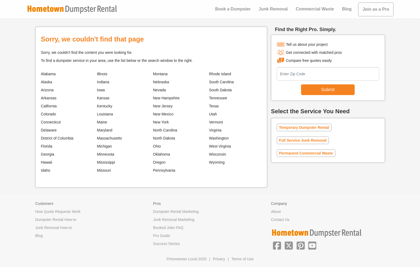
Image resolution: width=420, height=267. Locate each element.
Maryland (104, 130)
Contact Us (280, 219)
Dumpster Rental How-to (55, 219)
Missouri (104, 170)
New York (161, 122)
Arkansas (49, 98)
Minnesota (105, 154)
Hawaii (46, 162)
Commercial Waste (315, 9)
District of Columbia (57, 138)
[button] (277, 245)
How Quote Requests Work (58, 211)
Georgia (47, 154)
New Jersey (162, 106)
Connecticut (51, 122)
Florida (46, 146)
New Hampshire (166, 98)
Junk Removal (273, 9)
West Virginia (220, 146)
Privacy (219, 259)
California (49, 106)
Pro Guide (161, 236)
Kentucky (104, 106)
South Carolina (221, 82)
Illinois (102, 74)
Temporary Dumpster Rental (304, 127)
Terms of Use (242, 259)
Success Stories (166, 244)
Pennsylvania (164, 170)
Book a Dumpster (232, 9)
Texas (214, 106)
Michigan (104, 146)
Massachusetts (109, 138)
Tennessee (218, 98)
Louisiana (105, 114)
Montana (160, 74)
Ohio (157, 146)
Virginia (215, 130)
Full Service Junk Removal (303, 140)
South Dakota (220, 90)
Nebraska (161, 82)
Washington (218, 138)
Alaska (46, 82)
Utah (213, 114)
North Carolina (165, 130)
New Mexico (163, 114)
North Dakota (164, 138)
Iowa (101, 90)
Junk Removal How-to (53, 227)
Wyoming (216, 162)
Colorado (48, 114)
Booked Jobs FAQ (168, 227)
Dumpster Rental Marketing (176, 211)
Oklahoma (161, 154)
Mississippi (106, 162)
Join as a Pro (375, 9)
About (276, 211)
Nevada (159, 90)
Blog (347, 9)
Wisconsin (217, 154)
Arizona (47, 90)
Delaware (49, 130)
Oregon (159, 162)
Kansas (103, 98)
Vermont (216, 122)
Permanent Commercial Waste (306, 153)
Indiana (103, 82)
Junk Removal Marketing (173, 219)
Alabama (48, 74)
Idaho (45, 170)
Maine (102, 122)
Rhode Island (220, 74)
